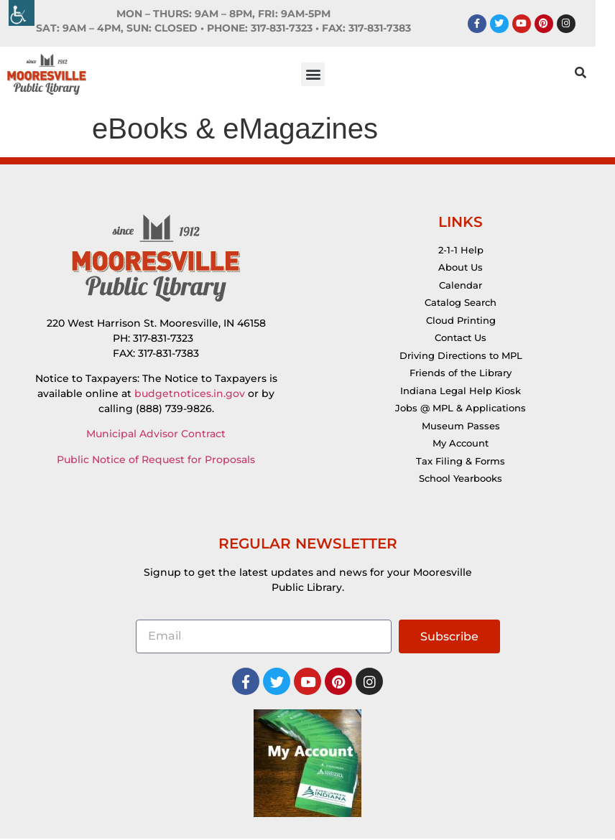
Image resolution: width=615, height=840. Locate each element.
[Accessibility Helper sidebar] (21, 13)
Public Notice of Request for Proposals (156, 460)
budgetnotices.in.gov (189, 394)
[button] (323, 75)
